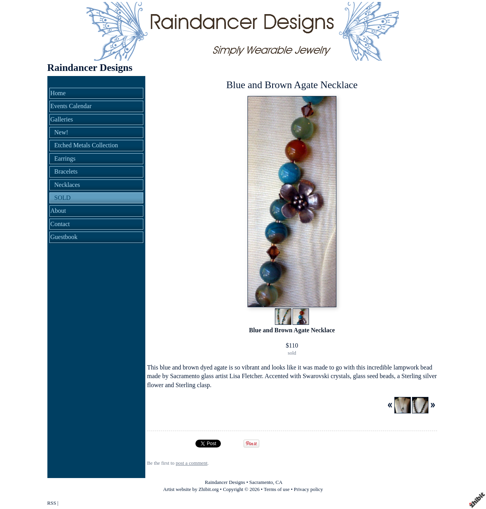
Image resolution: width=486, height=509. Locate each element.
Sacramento (261, 482)
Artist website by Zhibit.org (191, 489)
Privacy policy (308, 489)
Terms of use (277, 489)
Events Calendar (71, 106)
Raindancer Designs (90, 67)
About (58, 210)
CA (278, 482)
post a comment (192, 463)
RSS (51, 503)
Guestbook (64, 237)
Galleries (62, 119)
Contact (60, 224)
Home (58, 93)
